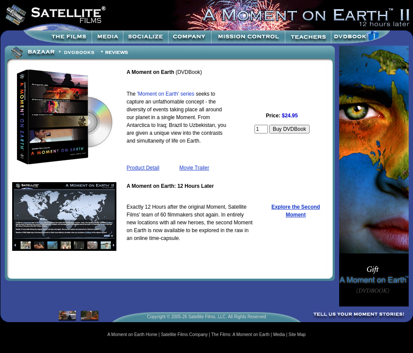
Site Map (296, 334)
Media (279, 334)
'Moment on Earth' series (166, 94)
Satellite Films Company (184, 334)
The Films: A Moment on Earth (240, 334)
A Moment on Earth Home (132, 334)
